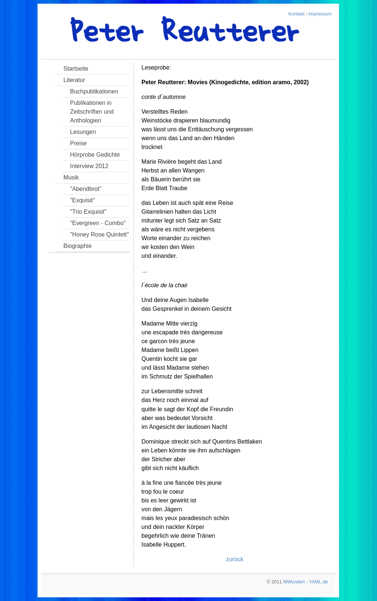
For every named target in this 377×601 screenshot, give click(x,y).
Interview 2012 (89, 166)
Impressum (319, 14)
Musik (71, 177)
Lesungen (83, 132)
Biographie (77, 246)
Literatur (74, 80)
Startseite (75, 68)
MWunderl (294, 581)
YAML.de (318, 581)
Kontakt (296, 14)
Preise (78, 143)
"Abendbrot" (85, 189)
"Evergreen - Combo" (98, 223)
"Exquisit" (82, 200)
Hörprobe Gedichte (95, 155)
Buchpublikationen (94, 91)
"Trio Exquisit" (88, 212)
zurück (234, 559)
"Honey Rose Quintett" (99, 234)
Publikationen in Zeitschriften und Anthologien (91, 112)
